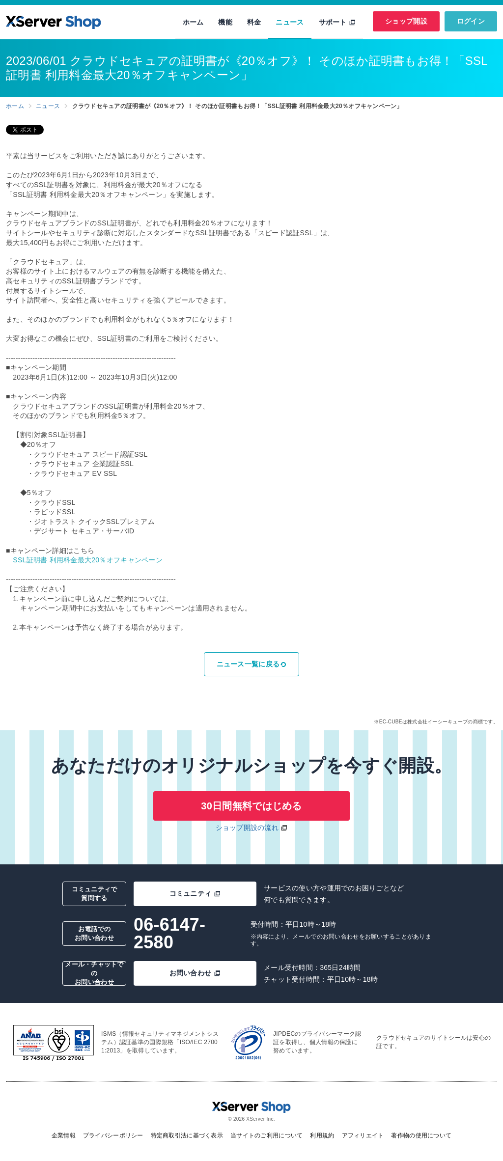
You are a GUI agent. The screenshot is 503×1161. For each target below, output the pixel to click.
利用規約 (322, 1135)
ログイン (471, 21)
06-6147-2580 (169, 933)
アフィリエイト (363, 1135)
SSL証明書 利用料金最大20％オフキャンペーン (88, 560)
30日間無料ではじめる (251, 806)
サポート (337, 22)
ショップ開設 (406, 21)
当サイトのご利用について (266, 1135)
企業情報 (64, 1135)
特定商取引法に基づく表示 (187, 1135)
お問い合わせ (195, 973)
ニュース (290, 22)
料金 (254, 22)
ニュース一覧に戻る (252, 664)
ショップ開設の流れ (247, 827)
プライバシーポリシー (113, 1135)
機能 (225, 22)
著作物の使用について (421, 1135)
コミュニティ (195, 893)
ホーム (193, 22)
